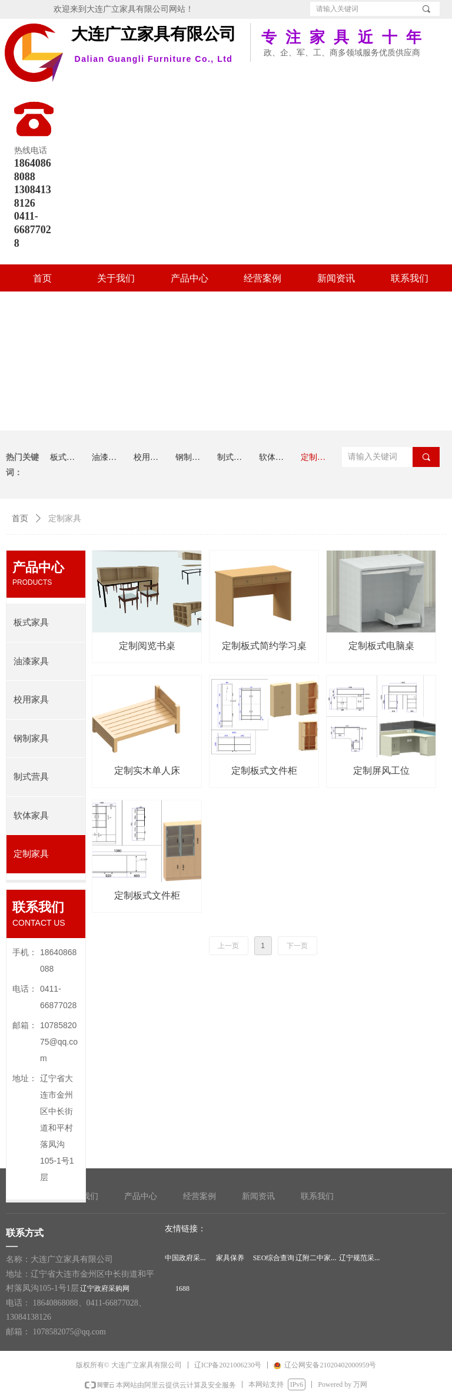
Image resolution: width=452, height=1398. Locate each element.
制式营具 (31, 776)
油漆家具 (31, 661)
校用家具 (31, 699)
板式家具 (31, 622)
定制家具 (31, 854)
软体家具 (31, 815)
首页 (20, 518)
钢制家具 (31, 738)
